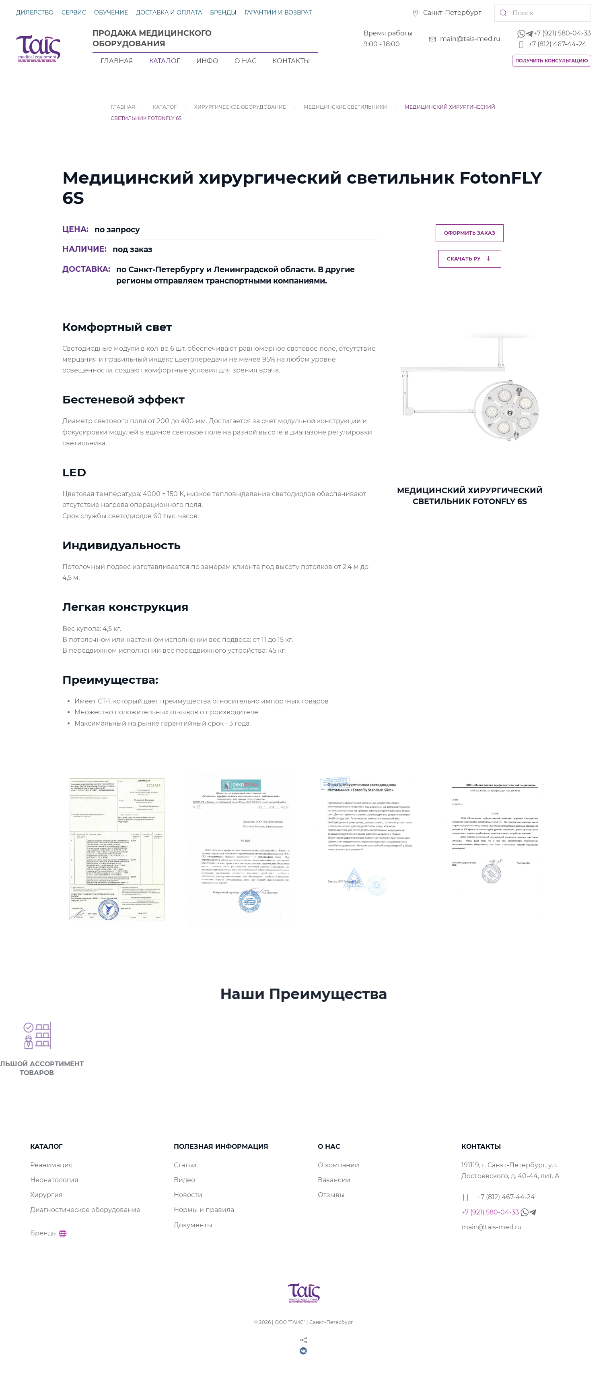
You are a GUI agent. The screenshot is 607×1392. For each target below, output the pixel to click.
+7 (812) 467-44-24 (551, 44)
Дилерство (34, 12)
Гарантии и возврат (278, 12)
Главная (117, 61)
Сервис (74, 12)
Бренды (223, 12)
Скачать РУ (470, 259)
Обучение (111, 12)
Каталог (164, 61)
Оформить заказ (469, 233)
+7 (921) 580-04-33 (554, 33)
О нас (245, 61)
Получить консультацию (551, 61)
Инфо (207, 61)
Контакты (291, 61)
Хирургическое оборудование (240, 107)
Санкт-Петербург (446, 13)
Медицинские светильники (345, 107)
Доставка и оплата (169, 12)
